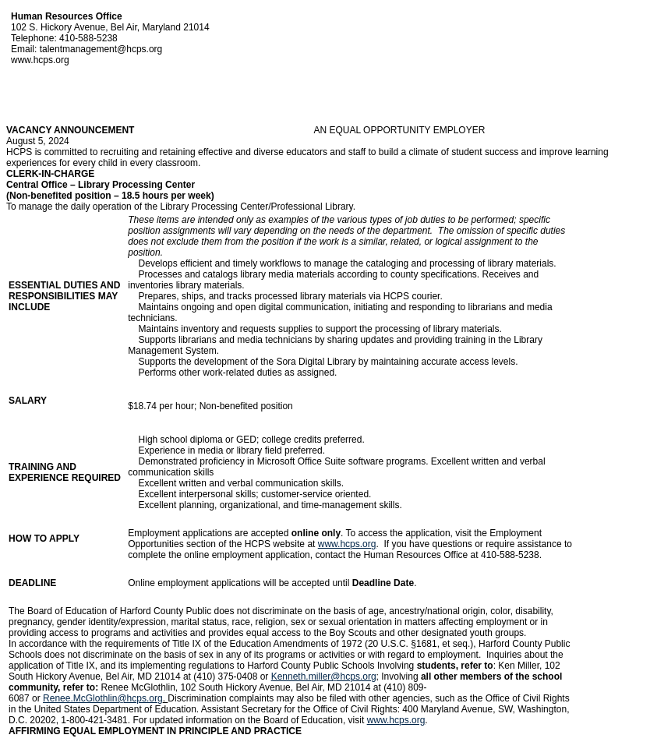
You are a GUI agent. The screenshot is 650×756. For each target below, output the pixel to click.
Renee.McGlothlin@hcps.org (103, 698)
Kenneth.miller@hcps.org (323, 676)
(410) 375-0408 (225, 676)
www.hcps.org (347, 544)
